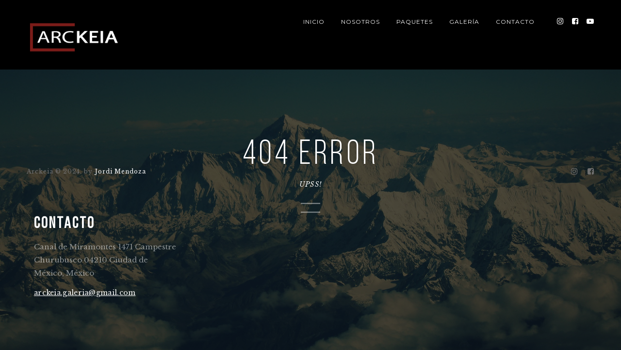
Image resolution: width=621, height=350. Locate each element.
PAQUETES (414, 21)
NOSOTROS (360, 21)
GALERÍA (464, 21)
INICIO (314, 21)
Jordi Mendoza (120, 171)
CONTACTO (515, 21)
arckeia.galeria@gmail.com (85, 292)
